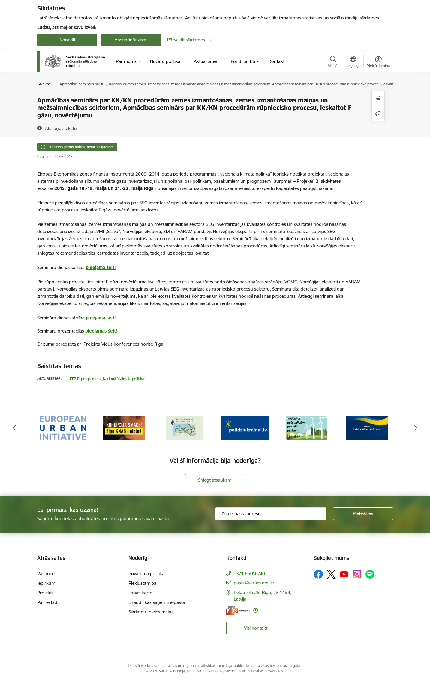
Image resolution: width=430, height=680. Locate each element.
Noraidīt (67, 40)
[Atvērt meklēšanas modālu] (333, 62)
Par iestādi (47, 602)
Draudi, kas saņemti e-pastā (156, 602)
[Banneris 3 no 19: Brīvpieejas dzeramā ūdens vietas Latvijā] (184, 427)
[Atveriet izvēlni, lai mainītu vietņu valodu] (353, 62)
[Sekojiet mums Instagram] (357, 574)
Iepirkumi (46, 583)
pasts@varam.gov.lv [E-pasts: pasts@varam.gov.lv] (254, 583)
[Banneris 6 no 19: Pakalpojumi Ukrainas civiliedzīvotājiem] (367, 427)
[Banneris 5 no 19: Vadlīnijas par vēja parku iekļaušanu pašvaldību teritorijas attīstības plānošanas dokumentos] (306, 427)
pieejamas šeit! (101, 331)
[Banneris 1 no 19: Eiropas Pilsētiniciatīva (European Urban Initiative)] (63, 427)
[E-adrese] (238, 610)
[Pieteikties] (363, 513)
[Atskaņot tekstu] (61, 128)
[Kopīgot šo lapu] (378, 113)
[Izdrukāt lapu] (378, 98)
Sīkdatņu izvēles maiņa (151, 612)
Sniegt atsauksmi (215, 480)
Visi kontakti (256, 628)
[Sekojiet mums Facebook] (318, 574)
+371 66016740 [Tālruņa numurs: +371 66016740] (249, 573)
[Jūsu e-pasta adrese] (270, 513)
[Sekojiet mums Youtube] (344, 574)
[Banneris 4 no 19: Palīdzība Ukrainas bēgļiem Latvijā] (245, 427)
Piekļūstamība (142, 583)
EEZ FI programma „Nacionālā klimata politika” (107, 379)
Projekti (45, 593)
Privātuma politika (146, 573)
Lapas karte (140, 593)
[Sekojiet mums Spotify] (369, 574)
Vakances (46, 573)
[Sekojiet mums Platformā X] (331, 574)
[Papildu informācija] (255, 610)
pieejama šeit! (101, 267)
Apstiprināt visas (131, 40)
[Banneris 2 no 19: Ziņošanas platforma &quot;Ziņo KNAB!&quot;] (124, 427)
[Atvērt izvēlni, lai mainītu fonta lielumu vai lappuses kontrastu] (378, 62)
